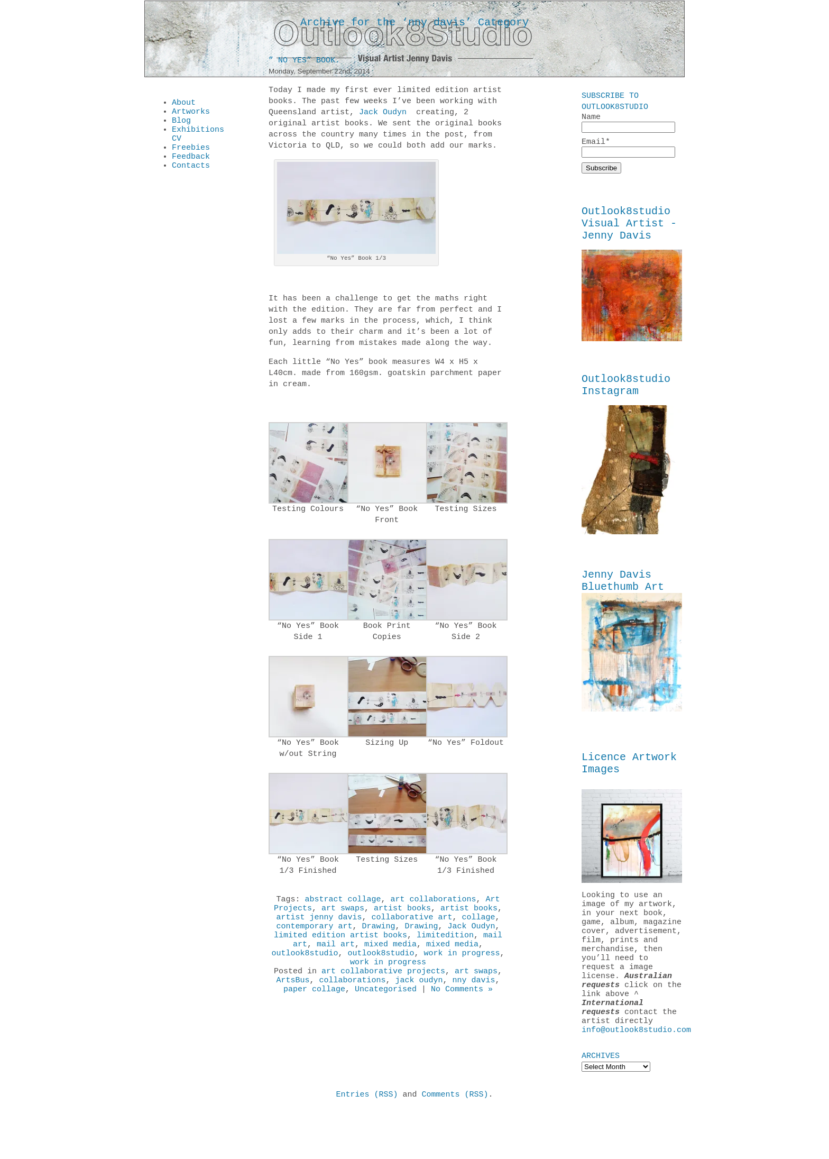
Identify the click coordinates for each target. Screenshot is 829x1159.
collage (478, 923)
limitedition (445, 944)
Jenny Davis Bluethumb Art (623, 596)
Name (628, 123)
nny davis (474, 997)
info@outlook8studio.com (636, 1076)
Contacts (191, 177)
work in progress (462, 966)
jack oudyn (419, 997)
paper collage (314, 1008)
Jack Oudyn (383, 114)
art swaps (342, 913)
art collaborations (433, 902)
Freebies (191, 156)
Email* (628, 149)
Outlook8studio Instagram (626, 396)
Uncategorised (386, 1008)
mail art (336, 955)
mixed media (390, 955)
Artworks (191, 114)
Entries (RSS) (367, 1142)
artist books (402, 913)
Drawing (378, 934)
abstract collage (343, 902)
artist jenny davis (319, 923)
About (184, 103)
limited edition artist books (340, 944)
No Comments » (462, 1008)
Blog (181, 125)
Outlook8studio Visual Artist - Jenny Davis (629, 229)
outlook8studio (304, 966)
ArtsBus (292, 997)
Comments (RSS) (455, 1142)
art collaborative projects (383, 987)
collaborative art (411, 923)
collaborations (352, 997)
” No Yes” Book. (304, 62)
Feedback (191, 167)
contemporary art (314, 934)
